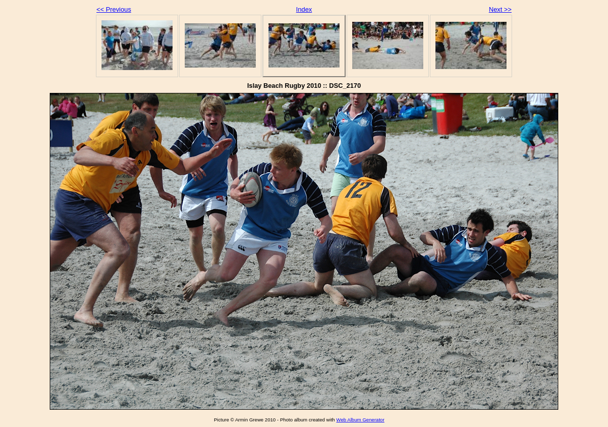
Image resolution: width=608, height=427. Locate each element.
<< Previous (113, 9)
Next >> (500, 9)
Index (304, 9)
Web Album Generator (360, 419)
